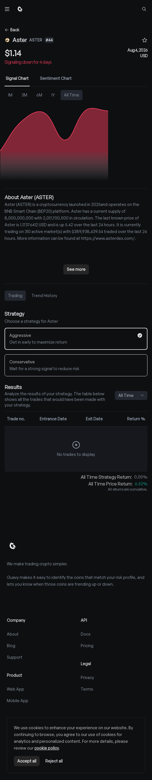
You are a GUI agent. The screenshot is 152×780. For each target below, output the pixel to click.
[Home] (20, 9)
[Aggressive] (76, 339)
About (13, 634)
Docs (86, 634)
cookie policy (46, 748)
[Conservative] (76, 365)
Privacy (87, 677)
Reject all (54, 761)
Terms (87, 689)
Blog (11, 645)
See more (76, 269)
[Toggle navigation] (7, 9)
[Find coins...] (144, 9)
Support (14, 657)
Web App (15, 689)
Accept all (26, 761)
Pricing (87, 645)
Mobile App (17, 700)
